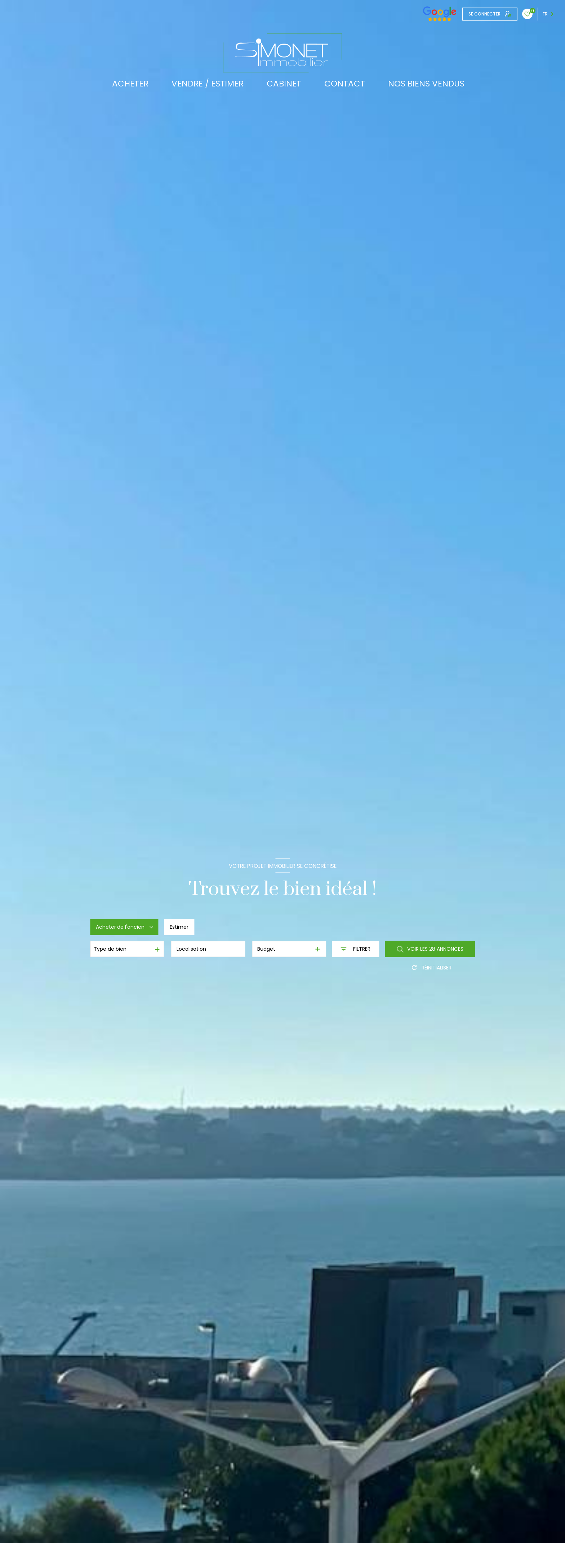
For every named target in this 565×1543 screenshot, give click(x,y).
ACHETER (130, 84)
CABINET (284, 84)
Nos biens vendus (426, 84)
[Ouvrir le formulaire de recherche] (355, 949)
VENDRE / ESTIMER (208, 84)
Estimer (179, 927)
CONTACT (344, 84)
